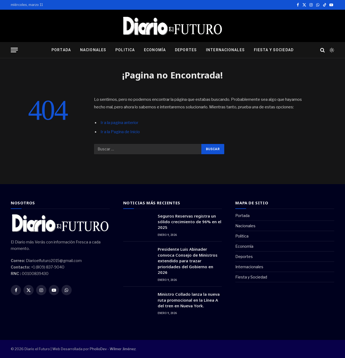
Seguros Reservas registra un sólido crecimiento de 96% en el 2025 (189, 221)
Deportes (186, 50)
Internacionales (225, 50)
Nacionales (93, 50)
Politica (125, 50)
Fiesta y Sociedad (274, 50)
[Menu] (14, 50)
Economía (155, 50)
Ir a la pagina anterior (119, 122)
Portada (61, 50)
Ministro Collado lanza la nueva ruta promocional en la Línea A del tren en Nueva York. (189, 299)
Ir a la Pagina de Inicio (120, 131)
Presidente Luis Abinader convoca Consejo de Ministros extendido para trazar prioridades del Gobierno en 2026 (188, 260)
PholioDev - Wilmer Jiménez (113, 349)
